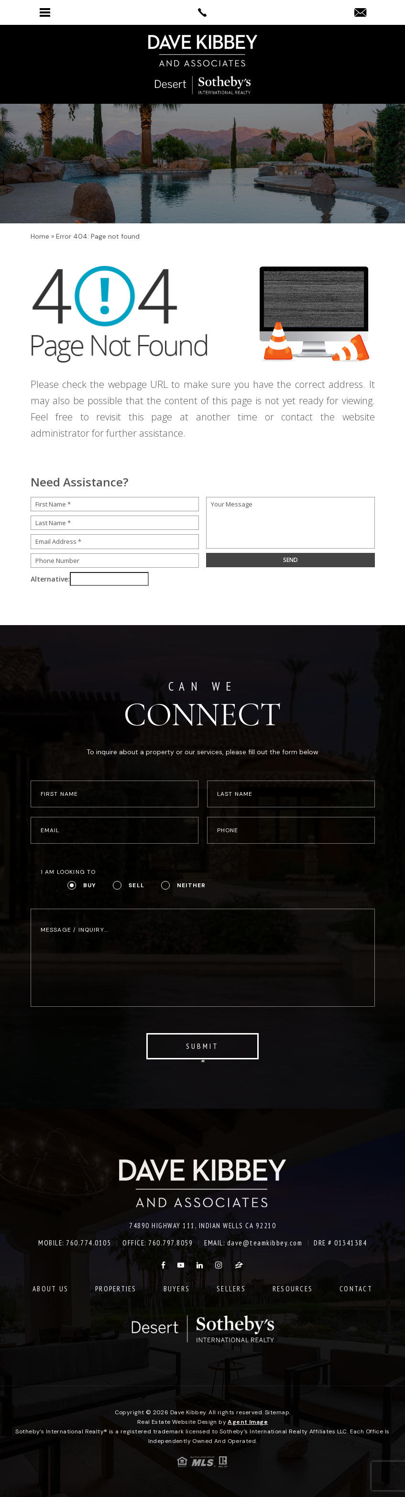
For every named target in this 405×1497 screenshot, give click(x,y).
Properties (116, 1288)
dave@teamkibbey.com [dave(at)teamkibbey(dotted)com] (265, 1242)
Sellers (231, 1288)
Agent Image (248, 1422)
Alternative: (50, 578)
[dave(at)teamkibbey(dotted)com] (360, 13)
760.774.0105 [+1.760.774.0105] (88, 1242)
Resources (293, 1288)
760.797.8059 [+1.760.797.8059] (170, 1242)
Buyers (177, 1288)
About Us (50, 1288)
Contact (355, 1288)
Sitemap (277, 1412)
